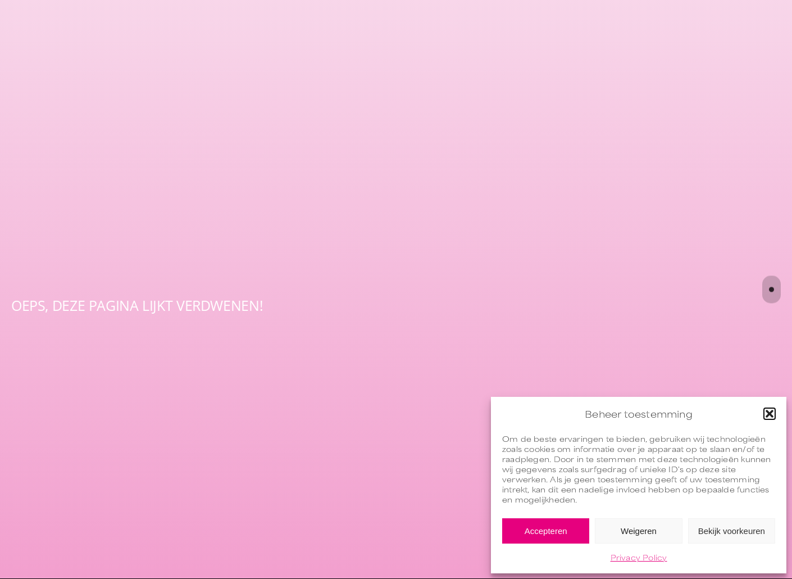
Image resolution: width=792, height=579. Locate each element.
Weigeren (639, 531)
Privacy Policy (639, 557)
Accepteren (546, 531)
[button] (769, 413)
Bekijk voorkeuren (731, 531)
